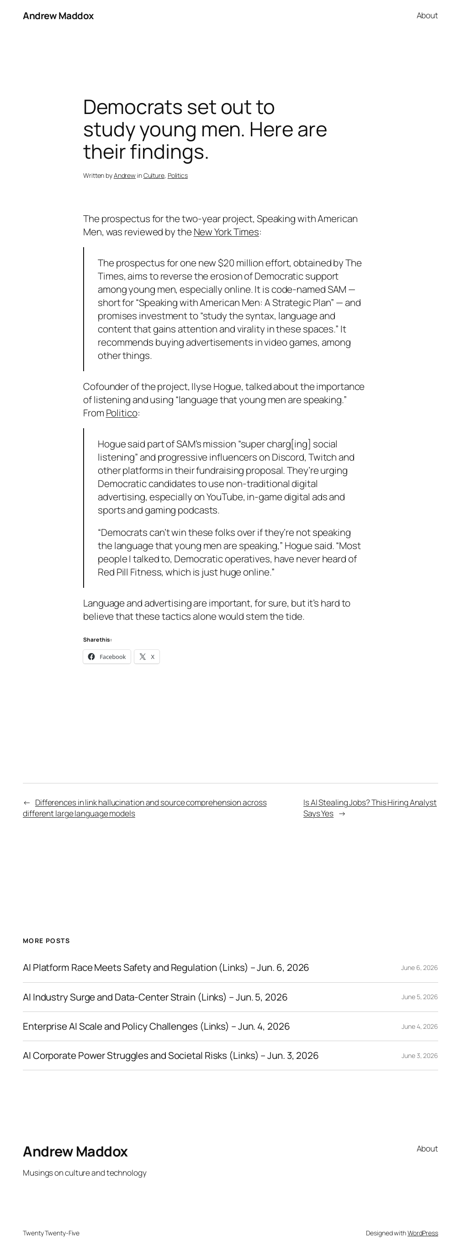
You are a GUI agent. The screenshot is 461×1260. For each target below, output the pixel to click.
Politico (122, 412)
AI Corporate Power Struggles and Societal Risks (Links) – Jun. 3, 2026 (171, 1055)
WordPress (423, 1233)
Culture (153, 175)
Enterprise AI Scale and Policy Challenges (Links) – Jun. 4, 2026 (156, 1026)
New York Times (227, 231)
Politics (178, 175)
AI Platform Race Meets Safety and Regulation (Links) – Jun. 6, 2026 (166, 967)
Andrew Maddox (58, 15)
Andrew (125, 175)
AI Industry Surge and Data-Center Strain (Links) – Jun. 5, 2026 (155, 997)
